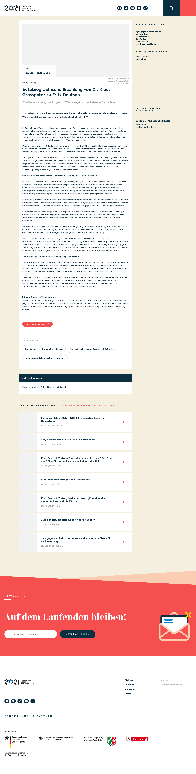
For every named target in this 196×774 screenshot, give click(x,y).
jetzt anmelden (77, 634)
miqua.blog (141, 59)
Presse (128, 694)
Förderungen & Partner (28, 716)
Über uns (129, 685)
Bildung (129, 680)
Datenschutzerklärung (171, 685)
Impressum (165, 680)
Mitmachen (130, 689)
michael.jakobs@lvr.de (146, 127)
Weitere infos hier (35, 324)
